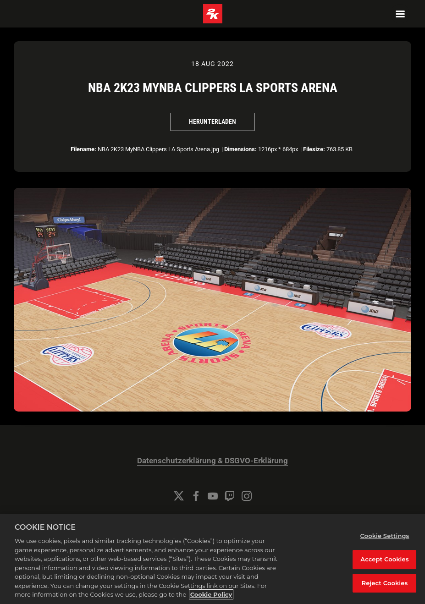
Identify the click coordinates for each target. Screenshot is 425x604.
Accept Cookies (384, 559)
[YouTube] (213, 496)
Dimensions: (240, 149)
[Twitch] (230, 496)
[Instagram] (247, 496)
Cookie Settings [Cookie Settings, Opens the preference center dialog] (384, 535)
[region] (212, 559)
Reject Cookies (385, 583)
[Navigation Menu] (400, 13)
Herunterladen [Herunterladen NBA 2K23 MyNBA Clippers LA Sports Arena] (212, 121)
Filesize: (314, 149)
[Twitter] (179, 496)
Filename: (83, 149)
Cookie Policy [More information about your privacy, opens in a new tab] (211, 594)
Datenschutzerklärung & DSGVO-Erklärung (212, 460)
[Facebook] (196, 496)
